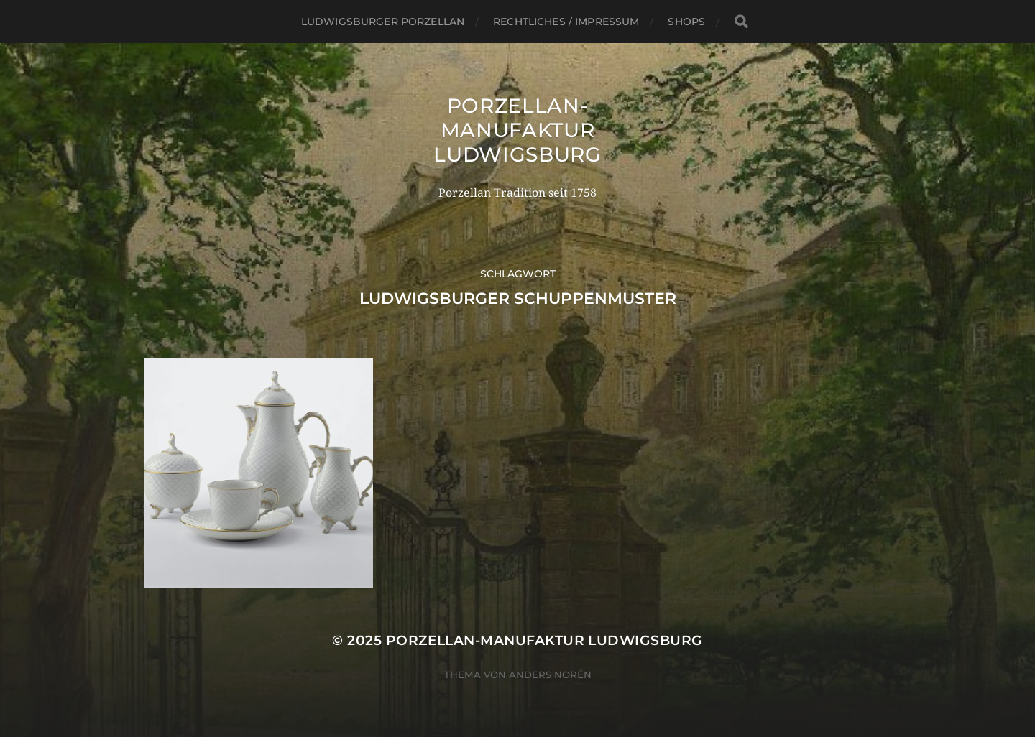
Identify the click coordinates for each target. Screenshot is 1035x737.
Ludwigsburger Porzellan (382, 21)
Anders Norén (550, 674)
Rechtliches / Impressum (566, 21)
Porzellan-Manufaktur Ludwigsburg (517, 130)
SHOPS (686, 21)
